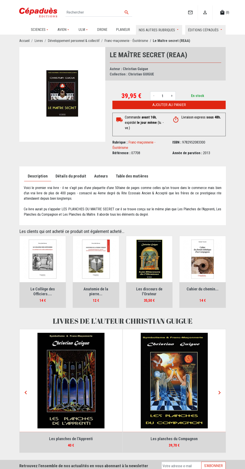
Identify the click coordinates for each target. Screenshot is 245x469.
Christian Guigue (135, 69)
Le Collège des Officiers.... (42, 291)
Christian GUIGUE (141, 74)
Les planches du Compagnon (174, 438)
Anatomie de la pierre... (96, 291)
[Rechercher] (99, 12)
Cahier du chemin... (203, 289)
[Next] (219, 393)
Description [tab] (38, 176)
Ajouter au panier (169, 105)
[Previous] (25, 393)
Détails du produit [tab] (71, 176)
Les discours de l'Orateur (149, 291)
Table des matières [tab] (132, 176)
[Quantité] (162, 96)
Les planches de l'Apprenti (71, 438)
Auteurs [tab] (101, 176)
